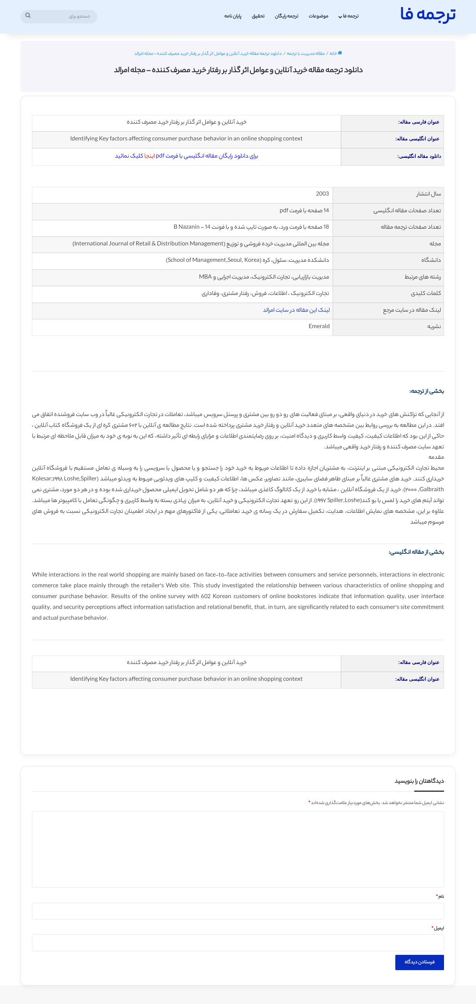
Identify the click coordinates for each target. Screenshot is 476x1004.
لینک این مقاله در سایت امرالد (296, 310)
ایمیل (437, 928)
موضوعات (318, 16)
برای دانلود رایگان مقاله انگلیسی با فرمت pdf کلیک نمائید (186, 156)
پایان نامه (232, 16)
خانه (335, 54)
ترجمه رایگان (286, 16)
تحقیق (258, 16)
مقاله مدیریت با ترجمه (306, 54)
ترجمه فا (350, 16)
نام (440, 897)
